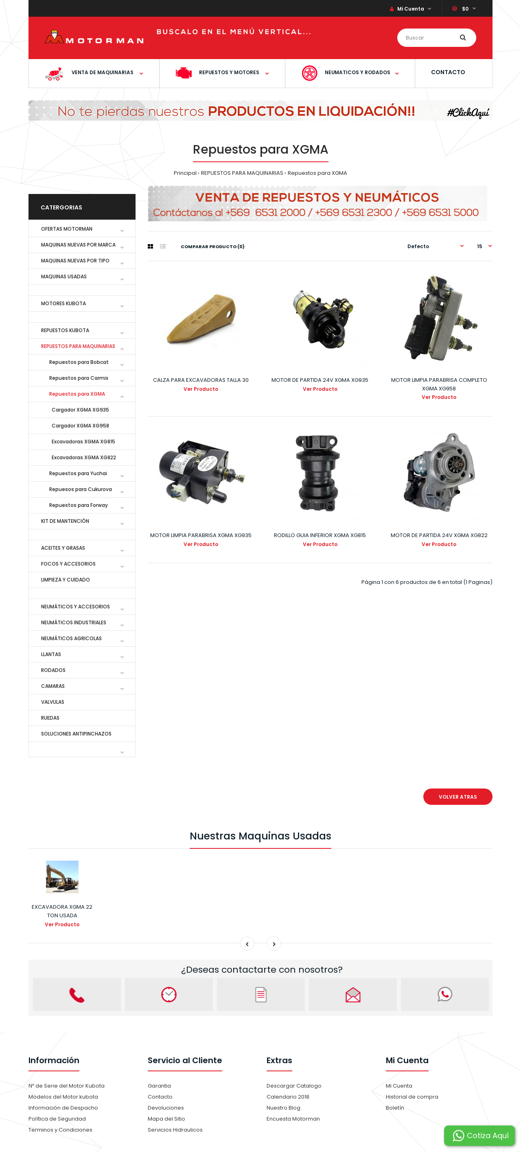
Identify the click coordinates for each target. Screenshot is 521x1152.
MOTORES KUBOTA (63, 303)
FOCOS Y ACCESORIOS (68, 563)
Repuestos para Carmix (78, 377)
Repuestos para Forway (78, 505)
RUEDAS (50, 717)
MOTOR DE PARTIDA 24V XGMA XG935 (319, 380)
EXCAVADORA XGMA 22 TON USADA (62, 911)
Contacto (160, 1097)
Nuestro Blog (283, 1108)
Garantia (159, 1086)
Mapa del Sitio (166, 1119)
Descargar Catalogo (294, 1086)
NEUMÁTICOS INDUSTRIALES (73, 622)
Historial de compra (412, 1097)
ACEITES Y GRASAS (63, 547)
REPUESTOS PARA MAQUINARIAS (242, 173)
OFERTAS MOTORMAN (66, 228)
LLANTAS (51, 654)
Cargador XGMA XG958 (79, 425)
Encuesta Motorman (293, 1119)
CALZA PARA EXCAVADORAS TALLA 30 (201, 380)
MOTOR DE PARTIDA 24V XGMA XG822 (439, 535)
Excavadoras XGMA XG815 (82, 441)
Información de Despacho (63, 1108)
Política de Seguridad (57, 1119)
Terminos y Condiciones (60, 1130)
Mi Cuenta (407, 8)
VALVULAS (52, 701)
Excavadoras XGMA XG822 (82, 457)
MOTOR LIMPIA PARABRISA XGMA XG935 (201, 535)
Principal (185, 173)
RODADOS (53, 670)
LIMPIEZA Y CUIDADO (65, 579)
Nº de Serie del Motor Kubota (66, 1086)
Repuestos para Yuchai (78, 473)
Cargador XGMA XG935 (79, 409)
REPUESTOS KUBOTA (65, 330)
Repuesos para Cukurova (80, 489)
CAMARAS (53, 686)
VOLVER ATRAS (458, 796)
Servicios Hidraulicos (175, 1130)
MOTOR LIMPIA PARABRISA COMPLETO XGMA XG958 (439, 384)
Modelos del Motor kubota (63, 1097)
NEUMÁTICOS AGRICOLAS (71, 638)
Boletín (395, 1108)
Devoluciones (166, 1108)
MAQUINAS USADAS (64, 276)
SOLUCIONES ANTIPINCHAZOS (76, 733)
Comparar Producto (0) (213, 246)
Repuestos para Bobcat (79, 362)
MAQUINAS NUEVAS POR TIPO (75, 260)
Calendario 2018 (288, 1097)
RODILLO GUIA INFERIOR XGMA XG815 (320, 535)
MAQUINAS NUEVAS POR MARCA (78, 244)
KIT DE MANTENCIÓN (65, 521)
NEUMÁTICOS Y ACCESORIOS (75, 606)
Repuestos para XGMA (317, 173)
